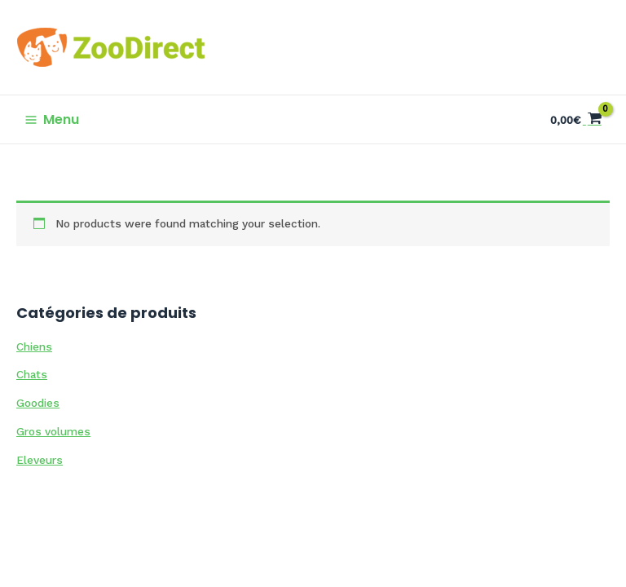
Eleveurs (39, 459)
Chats (31, 374)
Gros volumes (53, 431)
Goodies (38, 402)
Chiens (34, 346)
